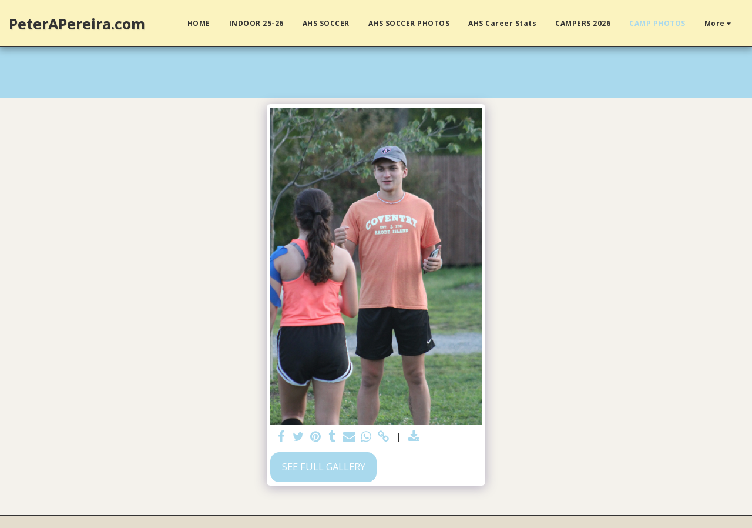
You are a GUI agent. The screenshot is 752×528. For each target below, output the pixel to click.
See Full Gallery (323, 466)
